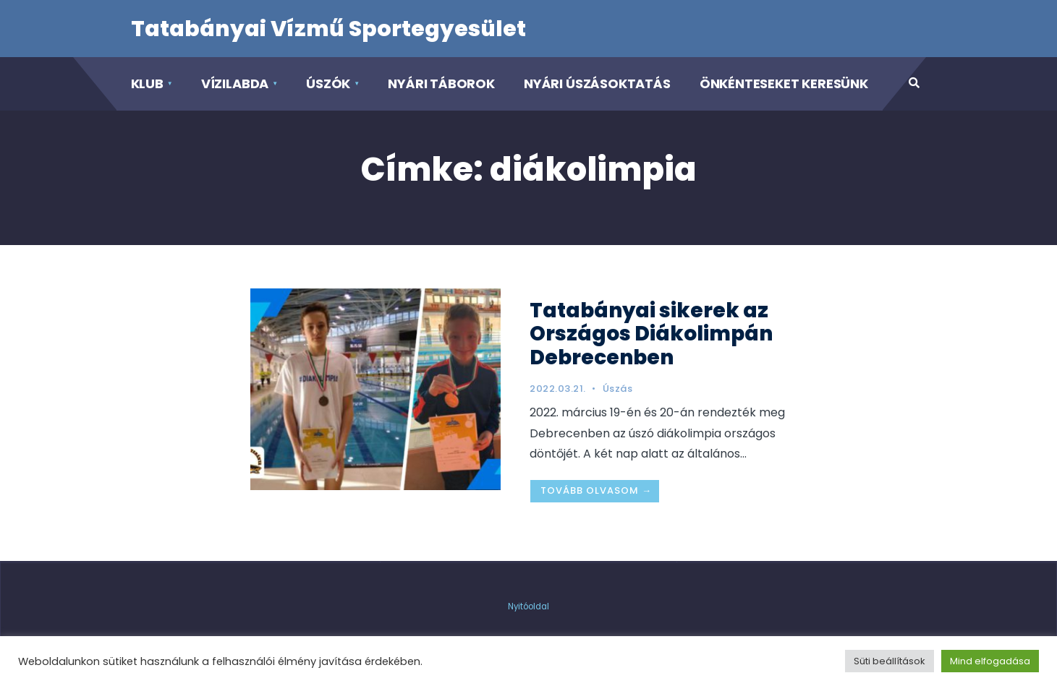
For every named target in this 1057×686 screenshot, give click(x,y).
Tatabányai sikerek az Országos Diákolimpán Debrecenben (651, 333)
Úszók (328, 83)
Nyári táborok (441, 83)
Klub (147, 83)
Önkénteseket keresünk (784, 83)
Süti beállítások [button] (889, 661)
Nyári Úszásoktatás (597, 83)
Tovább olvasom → (596, 490)
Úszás (618, 388)
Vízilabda (234, 83)
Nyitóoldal (528, 606)
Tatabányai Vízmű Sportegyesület (328, 29)
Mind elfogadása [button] (990, 661)
